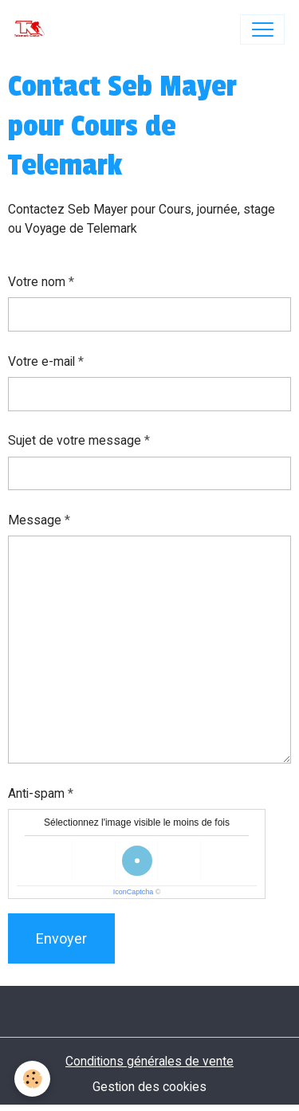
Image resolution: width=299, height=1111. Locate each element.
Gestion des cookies (149, 1086)
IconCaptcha (133, 892)
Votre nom (36, 281)
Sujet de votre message (74, 440)
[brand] (33, 29)
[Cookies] (32, 1079)
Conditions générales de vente (149, 1061)
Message (34, 520)
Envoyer (61, 938)
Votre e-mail (41, 361)
